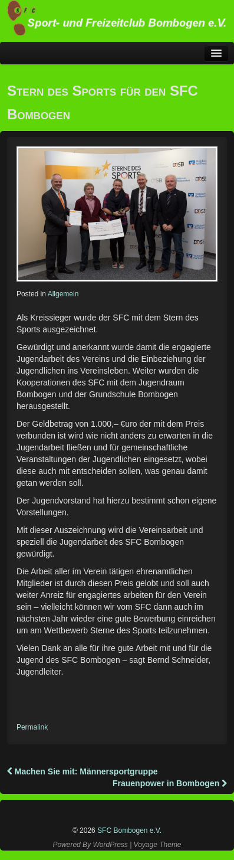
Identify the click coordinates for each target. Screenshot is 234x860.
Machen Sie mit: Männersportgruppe (82, 771)
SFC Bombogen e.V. (128, 830)
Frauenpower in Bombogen (170, 783)
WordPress (110, 845)
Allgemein (63, 294)
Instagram (117, 809)
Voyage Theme (158, 845)
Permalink (32, 727)
